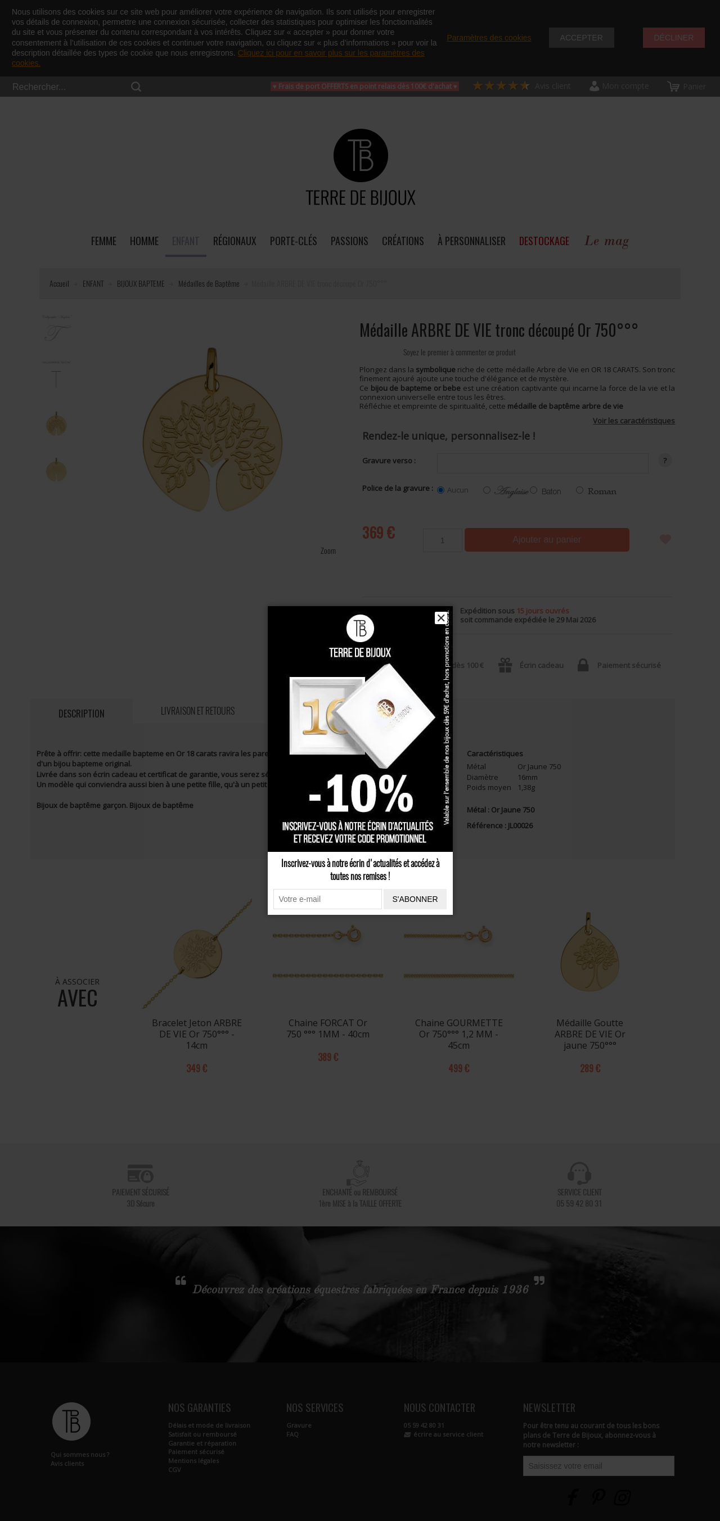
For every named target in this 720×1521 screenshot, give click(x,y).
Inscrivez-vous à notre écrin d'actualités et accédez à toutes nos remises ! (360, 869)
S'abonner (415, 899)
